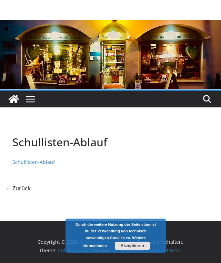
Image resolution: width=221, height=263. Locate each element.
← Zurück (18, 188)
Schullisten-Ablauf (33, 162)
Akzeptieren (132, 245)
